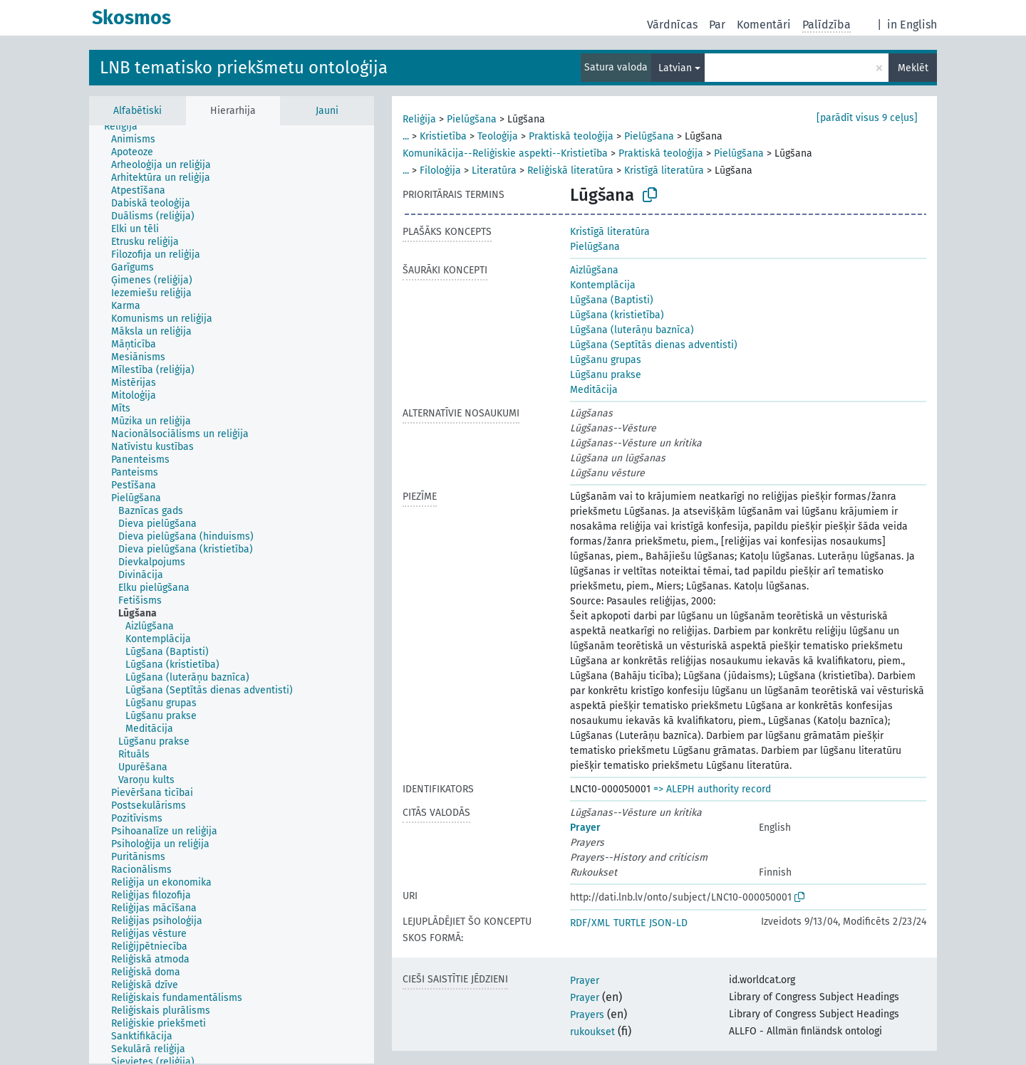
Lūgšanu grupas (605, 360)
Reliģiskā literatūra (570, 170)
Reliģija (419, 119)
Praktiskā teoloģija (571, 136)
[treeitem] (126, 126)
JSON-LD (668, 923)
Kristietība (443, 136)
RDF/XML (590, 923)
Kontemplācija (603, 285)
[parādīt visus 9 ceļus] (867, 118)
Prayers (587, 1015)
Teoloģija (497, 136)
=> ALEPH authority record (712, 789)
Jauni (327, 111)
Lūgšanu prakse (605, 375)
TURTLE (629, 923)
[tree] (231, 594)
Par (717, 24)
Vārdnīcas (672, 24)
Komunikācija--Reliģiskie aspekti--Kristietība (505, 153)
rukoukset (592, 1032)
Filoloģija (440, 170)
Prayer (585, 828)
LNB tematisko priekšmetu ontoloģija (244, 68)
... (406, 136)
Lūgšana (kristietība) (617, 315)
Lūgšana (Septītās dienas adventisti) (653, 345)
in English (912, 24)
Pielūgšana (472, 119)
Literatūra (494, 170)
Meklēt (913, 68)
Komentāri (764, 24)
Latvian (675, 68)
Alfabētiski (137, 111)
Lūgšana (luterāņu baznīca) (632, 330)
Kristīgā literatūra (664, 170)
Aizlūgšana (594, 270)
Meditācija (594, 390)
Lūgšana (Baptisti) (611, 300)
